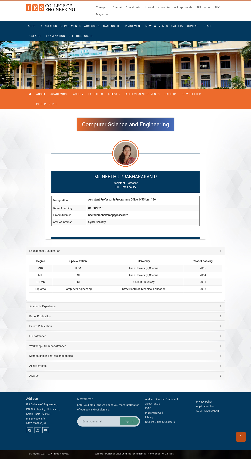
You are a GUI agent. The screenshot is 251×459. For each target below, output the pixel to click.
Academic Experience (42, 306)
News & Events (156, 27)
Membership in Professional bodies (51, 356)
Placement (133, 27)
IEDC (217, 6)
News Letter (191, 94)
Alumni (117, 6)
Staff (208, 27)
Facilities (95, 94)
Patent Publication (40, 326)
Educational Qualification (44, 251)
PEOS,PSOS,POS (46, 104)
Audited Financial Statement (161, 388)
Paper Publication (40, 316)
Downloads (133, 6)
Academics (49, 27)
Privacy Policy (204, 396)
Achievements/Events (143, 94)
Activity (114, 94)
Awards (34, 375)
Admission (92, 27)
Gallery (177, 27)
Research (35, 37)
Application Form (206, 400)
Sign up (129, 407)
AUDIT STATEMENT (207, 405)
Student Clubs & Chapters (160, 410)
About (32, 27)
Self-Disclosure (81, 37)
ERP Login (203, 6)
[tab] (125, 251)
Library (149, 406)
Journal (149, 6)
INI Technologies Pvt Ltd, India (159, 452)
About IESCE (152, 392)
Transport (102, 6)
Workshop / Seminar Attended (47, 346)
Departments (70, 27)
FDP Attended (37, 336)
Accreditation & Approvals (175, 6)
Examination (55, 37)
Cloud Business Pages (127, 452)
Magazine (102, 13)
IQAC (148, 397)
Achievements (38, 365)
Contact (193, 27)
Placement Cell (154, 401)
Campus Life (112, 27)
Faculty (77, 94)
